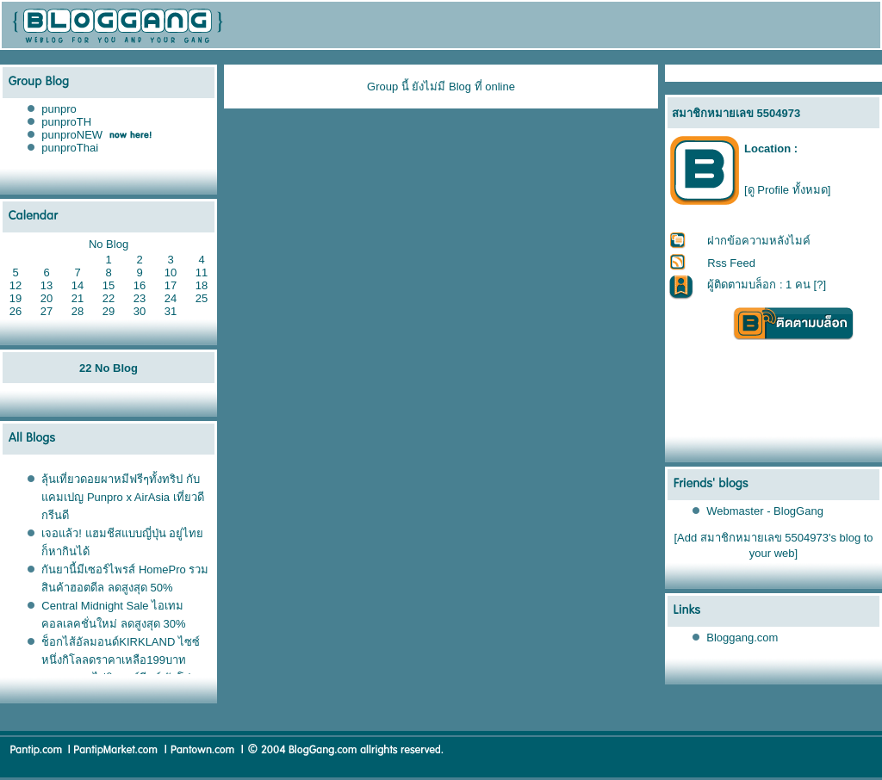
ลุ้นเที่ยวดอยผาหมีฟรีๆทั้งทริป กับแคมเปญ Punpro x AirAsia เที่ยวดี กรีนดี (122, 497)
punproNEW (71, 134)
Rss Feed (731, 263)
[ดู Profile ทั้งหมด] (787, 189)
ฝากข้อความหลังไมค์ (759, 240)
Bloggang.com (742, 637)
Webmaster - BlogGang (764, 511)
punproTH (66, 121)
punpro (58, 108)
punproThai (69, 147)
